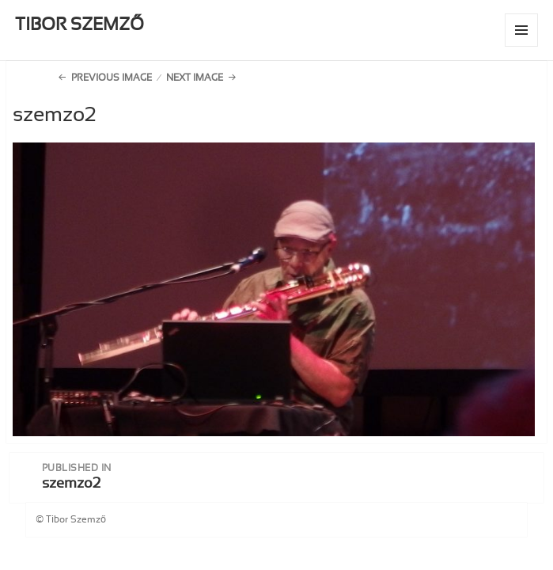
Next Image (194, 77)
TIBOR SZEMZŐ (79, 24)
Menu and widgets (522, 46)
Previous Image (111, 77)
